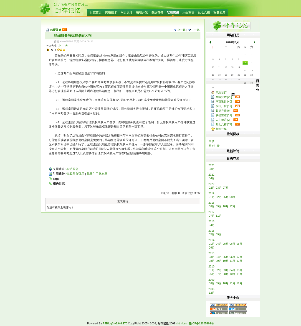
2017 (211, 212)
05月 (212, 234)
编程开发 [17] (224, 106)
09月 (218, 206)
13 (232, 67)
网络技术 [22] (224, 97)
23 (251, 75)
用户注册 (214, 145)
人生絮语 (188, 12)
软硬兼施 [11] (224, 115)
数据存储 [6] (223, 110)
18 (219, 75)
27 (232, 79)
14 (239, 67)
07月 (225, 187)
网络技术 (111, 12)
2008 (211, 289)
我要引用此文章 (97, 173)
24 (213, 79)
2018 (211, 202)
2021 (211, 174)
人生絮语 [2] (223, 119)
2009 (211, 279)
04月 (212, 178)
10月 (225, 206)
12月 (232, 206)
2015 (211, 230)
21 (239, 75)
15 (245, 70)
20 (232, 75)
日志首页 (95, 12)
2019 (211, 193)
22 (245, 75)
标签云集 (219, 12)
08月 (232, 197)
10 (213, 67)
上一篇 (180, 29)
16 (251, 70)
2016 (211, 221)
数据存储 (157, 12)
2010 (211, 266)
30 (251, 83)
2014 (211, 240)
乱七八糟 (204, 12)
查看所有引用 (75, 173)
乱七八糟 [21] (224, 124)
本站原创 (72, 169)
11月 (218, 215)
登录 (211, 141)
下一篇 (194, 29)
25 (219, 79)
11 (219, 67)
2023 (211, 165)
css (185, 323)
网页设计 (126, 12)
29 (245, 83)
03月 (212, 169)
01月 (212, 197)
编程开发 (142, 12)
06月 (225, 197)
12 (226, 67)
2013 (211, 253)
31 (213, 87)
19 (226, 75)
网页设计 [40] (224, 101)
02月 (212, 187)
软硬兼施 (173, 12)
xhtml (179, 323)
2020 (211, 184)
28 (239, 79)
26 (226, 79)
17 (213, 75)
